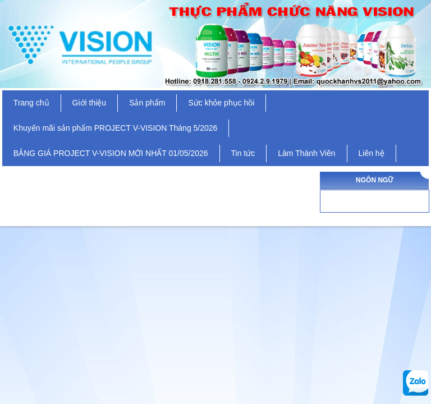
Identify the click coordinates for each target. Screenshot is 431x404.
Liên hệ (371, 153)
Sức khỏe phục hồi (221, 102)
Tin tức (243, 153)
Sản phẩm (147, 102)
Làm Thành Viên (306, 153)
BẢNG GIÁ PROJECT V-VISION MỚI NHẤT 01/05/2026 (110, 153)
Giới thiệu (89, 102)
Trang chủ (31, 102)
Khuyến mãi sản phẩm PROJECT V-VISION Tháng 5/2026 (115, 127)
